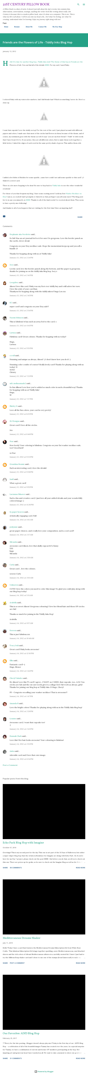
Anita (12, 751)
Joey (11, 265)
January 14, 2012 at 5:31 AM (21, 595)
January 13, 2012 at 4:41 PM (21, 325)
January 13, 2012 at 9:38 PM (21, 472)
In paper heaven (17, 512)
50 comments (16, 868)
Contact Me (41, 27)
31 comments (16, 1058)
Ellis (11, 660)
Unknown (14, 585)
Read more (80, 868)
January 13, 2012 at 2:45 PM (21, 295)
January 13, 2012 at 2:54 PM (21, 310)
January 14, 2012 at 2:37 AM (21, 535)
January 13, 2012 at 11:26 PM (22, 504)
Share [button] (79, 217)
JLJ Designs (15, 421)
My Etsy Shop (56, 27)
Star (11, 441)
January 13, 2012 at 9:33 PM (21, 457)
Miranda (13, 542)
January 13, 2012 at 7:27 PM (21, 399)
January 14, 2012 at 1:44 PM (21, 671)
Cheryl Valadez (16, 678)
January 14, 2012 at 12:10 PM (22, 653)
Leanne (13, 718)
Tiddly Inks (42, 62)
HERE (47, 65)
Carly (12, 564)
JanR (12, 479)
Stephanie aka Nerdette (20, 234)
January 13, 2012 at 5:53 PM (21, 348)
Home (5, 27)
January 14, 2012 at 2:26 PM (21, 711)
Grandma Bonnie (17, 464)
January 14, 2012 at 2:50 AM (21, 557)
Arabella (13, 602)
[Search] (78, 4)
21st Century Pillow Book (26, 4)
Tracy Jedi (14, 645)
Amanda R (14, 703)
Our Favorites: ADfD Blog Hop (21, 1033)
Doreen (13, 630)
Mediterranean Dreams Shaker (21, 938)
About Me (27, 27)
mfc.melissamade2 (18, 383)
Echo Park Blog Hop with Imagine (23, 843)
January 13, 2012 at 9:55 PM (21, 487)
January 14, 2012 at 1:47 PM (21, 696)
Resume (15, 27)
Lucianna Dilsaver (17, 494)
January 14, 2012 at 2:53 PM (21, 744)
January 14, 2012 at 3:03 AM (21, 578)
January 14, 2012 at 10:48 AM (22, 638)
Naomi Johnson (17, 317)
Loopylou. (14, 282)
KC (11, 302)
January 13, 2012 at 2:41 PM (21, 275)
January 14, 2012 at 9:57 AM (21, 623)
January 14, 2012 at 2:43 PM (21, 729)
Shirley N (13, 406)
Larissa (13, 332)
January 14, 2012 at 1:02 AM (21, 520)
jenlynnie (14, 527)
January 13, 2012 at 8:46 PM (21, 434)
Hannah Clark (16, 736)
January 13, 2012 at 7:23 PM (21, 376)
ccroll (12, 355)
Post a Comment (10, 765)
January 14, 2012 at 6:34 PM (21, 759)
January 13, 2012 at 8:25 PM (21, 414)
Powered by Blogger (44, 1071)
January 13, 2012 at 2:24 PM (21, 257)
